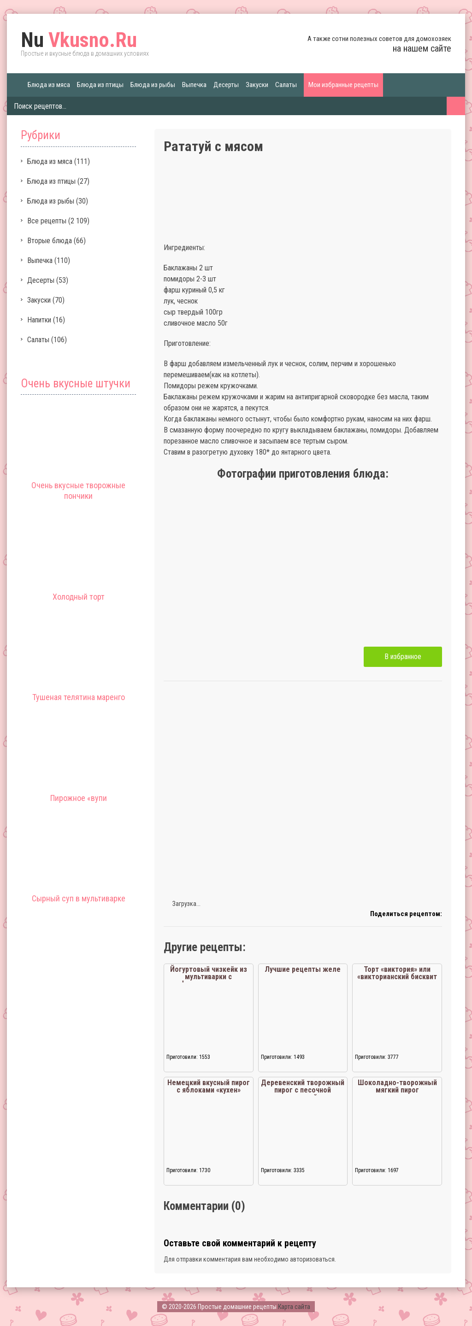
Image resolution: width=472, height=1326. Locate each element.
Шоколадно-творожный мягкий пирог (397, 1086)
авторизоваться (312, 1259)
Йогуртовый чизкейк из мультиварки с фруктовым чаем (208, 976)
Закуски (257, 85)
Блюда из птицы (100, 85)
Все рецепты (46, 220)
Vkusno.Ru (79, 40)
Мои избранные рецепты (343, 85)
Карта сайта (294, 1306)
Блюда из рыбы (152, 85)
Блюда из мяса (49, 85)
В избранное (402, 656)
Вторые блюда (49, 240)
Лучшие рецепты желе (303, 969)
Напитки (39, 319)
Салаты (286, 85)
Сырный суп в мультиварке (78, 898)
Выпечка (194, 85)
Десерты (226, 85)
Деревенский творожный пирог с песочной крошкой (302, 1090)
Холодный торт (79, 597)
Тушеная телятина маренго (78, 697)
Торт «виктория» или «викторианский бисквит (397, 973)
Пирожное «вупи (78, 798)
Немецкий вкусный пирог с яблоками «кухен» (208, 1086)
